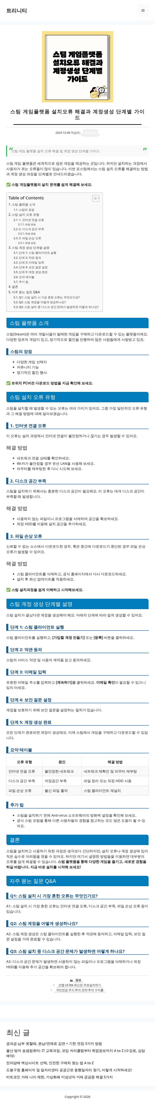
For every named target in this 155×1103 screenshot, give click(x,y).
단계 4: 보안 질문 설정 (33, 267)
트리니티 (16, 10)
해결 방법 (30, 224)
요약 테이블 (26, 277)
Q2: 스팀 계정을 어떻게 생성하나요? (42, 302)
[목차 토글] (93, 198)
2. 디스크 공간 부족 (31, 229)
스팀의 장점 (26, 210)
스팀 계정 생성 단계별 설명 (30, 247)
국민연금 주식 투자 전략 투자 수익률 (79, 990)
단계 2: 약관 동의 (30, 258)
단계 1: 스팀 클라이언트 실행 (37, 253)
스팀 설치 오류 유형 (25, 214)
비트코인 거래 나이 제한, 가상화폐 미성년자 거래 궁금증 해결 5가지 (59, 1077)
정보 (78, 980)
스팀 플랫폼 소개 (23, 204)
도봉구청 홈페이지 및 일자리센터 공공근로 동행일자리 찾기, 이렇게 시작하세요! (69, 1069)
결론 (15, 287)
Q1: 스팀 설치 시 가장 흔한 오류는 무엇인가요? (49, 297)
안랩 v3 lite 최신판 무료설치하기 (80, 985)
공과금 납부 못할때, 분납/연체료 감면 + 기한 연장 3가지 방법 (54, 1043)
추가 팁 (23, 282)
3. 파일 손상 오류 (30, 238)
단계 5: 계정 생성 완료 (33, 272)
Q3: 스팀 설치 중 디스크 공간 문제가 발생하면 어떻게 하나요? (58, 307)
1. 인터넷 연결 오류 (31, 220)
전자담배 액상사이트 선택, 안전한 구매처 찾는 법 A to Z (50, 1062)
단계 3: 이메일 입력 (31, 262)
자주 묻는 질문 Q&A (26, 292)
